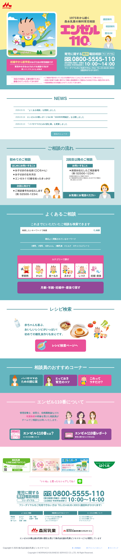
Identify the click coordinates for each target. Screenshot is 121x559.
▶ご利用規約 (76, 548)
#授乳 (33, 246)
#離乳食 (59, 246)
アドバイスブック (85, 520)
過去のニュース (60, 134)
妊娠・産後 (22, 520)
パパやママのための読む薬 (53, 517)
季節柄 (13, 517)
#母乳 (40, 246)
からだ (13, 519)
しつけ (21, 519)
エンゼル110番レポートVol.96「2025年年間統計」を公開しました (55, 117)
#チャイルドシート (81, 246)
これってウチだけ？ (51, 520)
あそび (21, 517)
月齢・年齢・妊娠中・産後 (33, 518)
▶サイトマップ (113, 548)
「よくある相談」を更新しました (41, 110)
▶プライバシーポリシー (94, 548)
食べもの (13, 520)
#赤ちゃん (49, 246)
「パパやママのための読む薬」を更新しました (47, 124)
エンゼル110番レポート (86, 519)
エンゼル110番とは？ (86, 517)
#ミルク (67, 246)
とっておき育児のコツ (52, 519)
